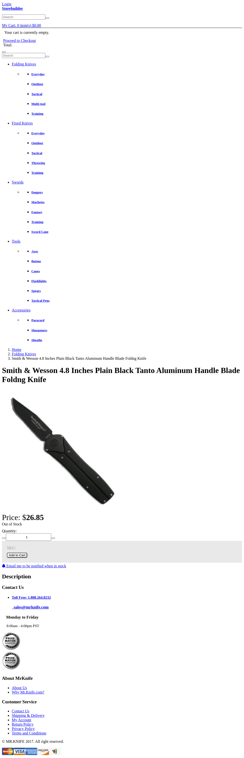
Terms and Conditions (29, 733)
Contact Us (20, 711)
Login (6, 4)
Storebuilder (12, 8)
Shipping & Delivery (28, 715)
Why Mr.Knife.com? (28, 692)
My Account (21, 720)
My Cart (21, 25)
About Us (19, 688)
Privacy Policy (23, 729)
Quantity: (9, 531)
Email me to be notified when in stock (34, 566)
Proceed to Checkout (19, 40)
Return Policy (22, 724)
